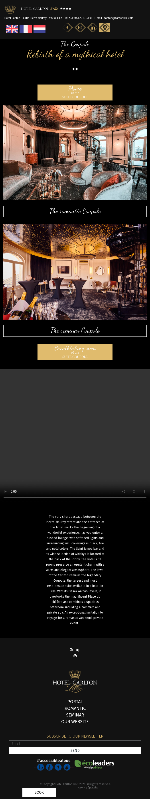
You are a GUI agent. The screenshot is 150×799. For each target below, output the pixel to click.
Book (39, 792)
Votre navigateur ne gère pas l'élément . (75, 435)
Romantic (75, 708)
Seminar (75, 715)
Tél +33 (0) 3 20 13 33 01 (78, 18)
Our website (75, 721)
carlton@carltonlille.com (118, 18)
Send (75, 750)
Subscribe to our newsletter (75, 736)
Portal (75, 701)
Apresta (93, 787)
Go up (75, 649)
